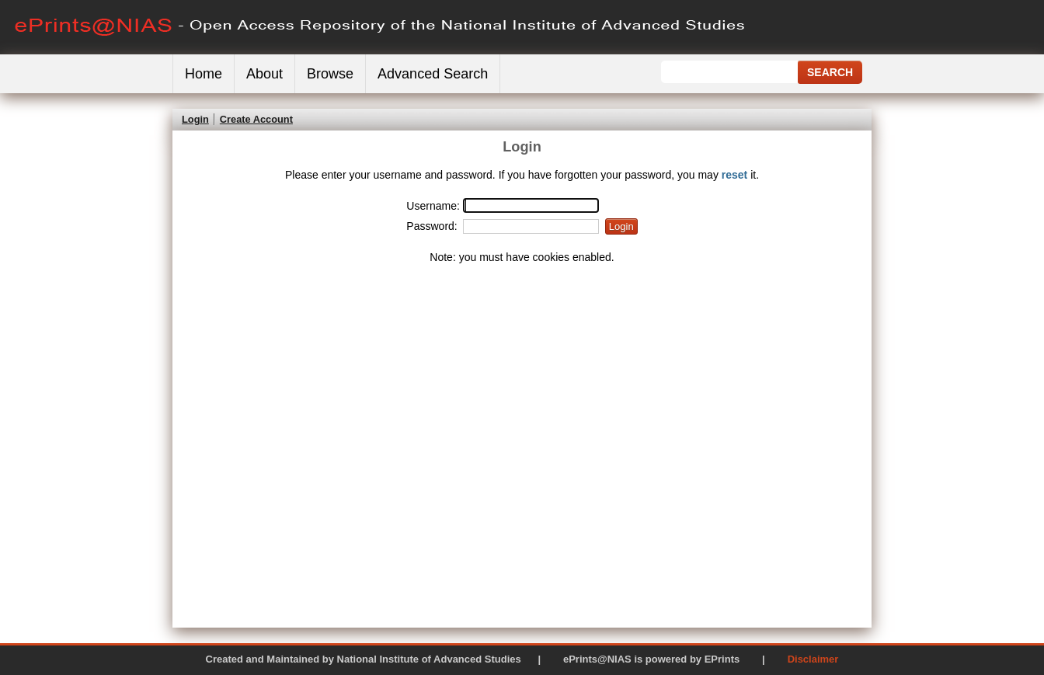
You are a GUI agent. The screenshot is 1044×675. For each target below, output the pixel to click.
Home (203, 74)
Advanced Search (433, 74)
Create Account (256, 119)
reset (734, 175)
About (264, 74)
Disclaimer (813, 659)
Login (195, 119)
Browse (330, 74)
